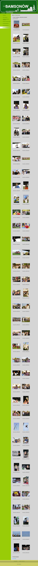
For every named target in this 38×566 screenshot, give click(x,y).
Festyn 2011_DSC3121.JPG (26, 552)
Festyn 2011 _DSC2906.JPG (16, 391)
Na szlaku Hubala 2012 (6, 23)
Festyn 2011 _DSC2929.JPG (16, 418)
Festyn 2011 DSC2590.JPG (26, 29)
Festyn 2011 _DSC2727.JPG (16, 257)
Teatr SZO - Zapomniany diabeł (6, 21)
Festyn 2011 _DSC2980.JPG (16, 445)
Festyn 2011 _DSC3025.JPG (25, 512)
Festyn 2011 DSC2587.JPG (16, 29)
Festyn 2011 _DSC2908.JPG (25, 391)
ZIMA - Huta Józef (5, 17)
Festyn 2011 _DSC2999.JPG (16, 472)
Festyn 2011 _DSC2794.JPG (16, 311)
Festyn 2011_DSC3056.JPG (26, 539)
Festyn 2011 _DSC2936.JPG (25, 418)
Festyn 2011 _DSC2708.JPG (16, 244)
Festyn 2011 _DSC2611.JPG (25, 83)
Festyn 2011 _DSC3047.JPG (16, 539)
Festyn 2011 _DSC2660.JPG (25, 177)
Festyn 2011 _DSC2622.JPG (16, 123)
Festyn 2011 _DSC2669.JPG (25, 190)
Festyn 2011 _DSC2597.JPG (25, 56)
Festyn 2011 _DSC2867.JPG (25, 351)
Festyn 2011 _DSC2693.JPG (25, 217)
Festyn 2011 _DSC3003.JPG (25, 472)
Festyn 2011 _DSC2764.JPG (25, 284)
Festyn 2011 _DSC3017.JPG (25, 485)
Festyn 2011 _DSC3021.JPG (16, 512)
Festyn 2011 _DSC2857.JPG (16, 351)
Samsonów (4, 15)
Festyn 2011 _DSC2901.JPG (16, 378)
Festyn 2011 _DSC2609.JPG (16, 83)
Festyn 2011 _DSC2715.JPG (25, 244)
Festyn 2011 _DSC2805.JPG (25, 311)
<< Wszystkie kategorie (15, 18)
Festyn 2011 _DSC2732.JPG (25, 257)
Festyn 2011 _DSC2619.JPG (16, 110)
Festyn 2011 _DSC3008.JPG (16, 485)
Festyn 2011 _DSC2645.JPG (25, 150)
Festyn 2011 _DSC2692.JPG (16, 217)
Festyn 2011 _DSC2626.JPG (25, 123)
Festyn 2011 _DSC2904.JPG (25, 378)
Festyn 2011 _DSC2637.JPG (16, 150)
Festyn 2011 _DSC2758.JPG (16, 284)
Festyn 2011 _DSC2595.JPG (16, 56)
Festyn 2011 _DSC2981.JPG (25, 445)
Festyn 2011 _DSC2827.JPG (25, 324)
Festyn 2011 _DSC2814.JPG (16, 324)
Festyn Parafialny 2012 (6, 25)
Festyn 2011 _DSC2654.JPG (16, 177)
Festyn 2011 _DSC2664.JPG (16, 190)
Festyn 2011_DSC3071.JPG (16, 552)
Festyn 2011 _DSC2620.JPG (25, 110)
